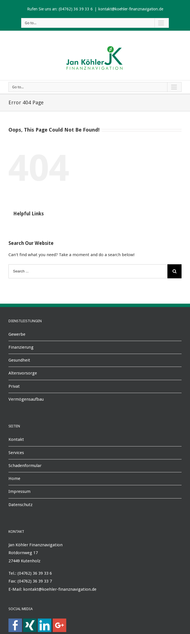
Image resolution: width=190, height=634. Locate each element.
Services (16, 452)
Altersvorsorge (22, 373)
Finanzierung (21, 347)
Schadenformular (24, 465)
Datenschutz (20, 504)
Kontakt (16, 439)
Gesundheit (19, 360)
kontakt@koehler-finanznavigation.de (130, 9)
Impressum (19, 491)
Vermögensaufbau (26, 399)
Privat (14, 386)
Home (14, 478)
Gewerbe (16, 334)
